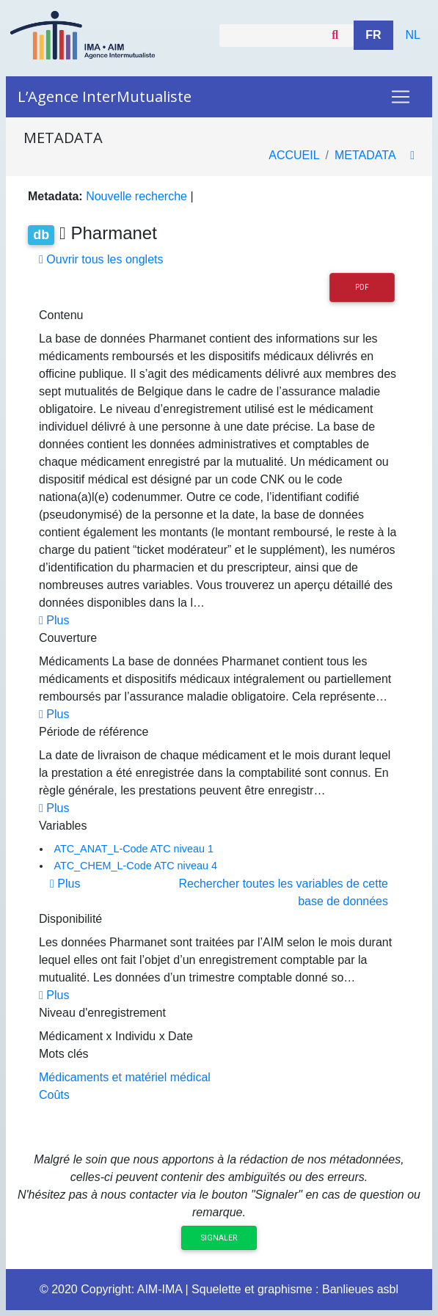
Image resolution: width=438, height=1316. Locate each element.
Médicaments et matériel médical (125, 1077)
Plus (54, 620)
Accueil (294, 155)
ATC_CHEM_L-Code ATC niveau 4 (135, 865)
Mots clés (64, 1054)
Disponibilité (70, 919)
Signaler (219, 1238)
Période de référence (93, 731)
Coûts (54, 1095)
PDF (362, 287)
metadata (365, 155)
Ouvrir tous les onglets (101, 259)
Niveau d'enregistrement (102, 1012)
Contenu (61, 315)
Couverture (68, 638)
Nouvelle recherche (136, 196)
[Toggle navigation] (400, 97)
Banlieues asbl (360, 1289)
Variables (63, 825)
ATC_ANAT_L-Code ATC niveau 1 (133, 849)
